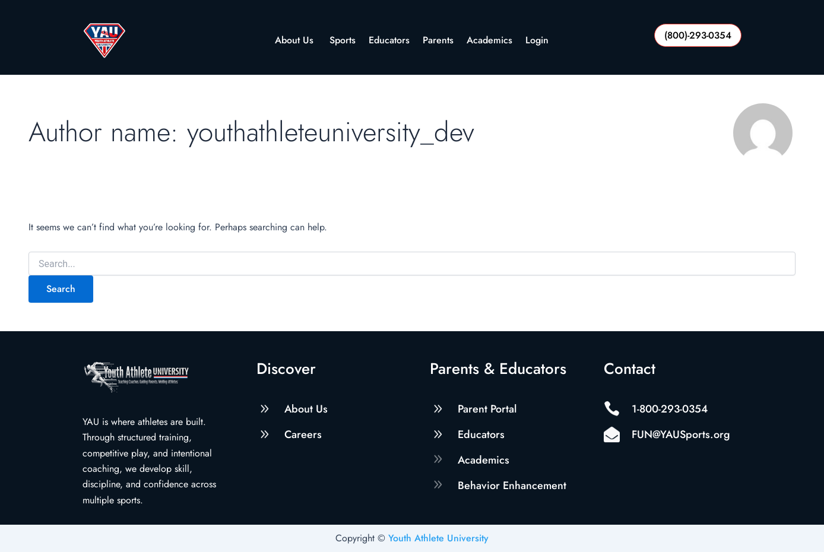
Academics (489, 41)
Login (537, 41)
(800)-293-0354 (697, 35)
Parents (438, 41)
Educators (389, 41)
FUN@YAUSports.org (681, 434)
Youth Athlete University (438, 538)
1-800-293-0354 (670, 409)
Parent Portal (487, 409)
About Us (295, 41)
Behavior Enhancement (512, 485)
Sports (342, 41)
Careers (303, 434)
